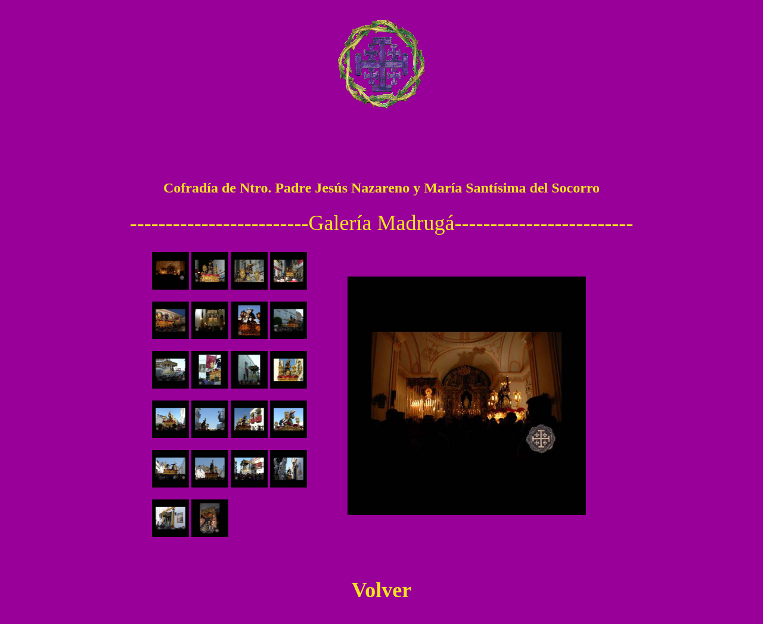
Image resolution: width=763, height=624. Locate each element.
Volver (382, 590)
